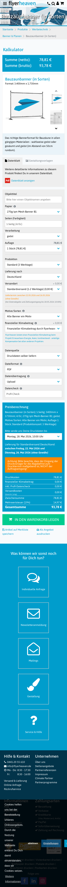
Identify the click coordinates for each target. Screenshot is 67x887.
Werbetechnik (40, 29)
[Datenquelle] (36, 355)
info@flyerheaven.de (17, 766)
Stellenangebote (44, 766)
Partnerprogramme (46, 782)
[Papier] (36, 211)
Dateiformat (12, 363)
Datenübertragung (15, 376)
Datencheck (12, 388)
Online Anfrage (12, 784)
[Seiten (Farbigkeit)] (33, 224)
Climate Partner (44, 778)
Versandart (11, 283)
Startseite (8, 29)
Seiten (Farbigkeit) (15, 218)
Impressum (41, 774)
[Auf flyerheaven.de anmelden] (57, 3)
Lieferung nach (13, 271)
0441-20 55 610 (14, 761)
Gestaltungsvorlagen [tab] (39, 160)
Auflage (9, 242)
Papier (8, 206)
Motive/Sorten (13, 310)
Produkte (23, 29)
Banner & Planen (12, 36)
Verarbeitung (12, 230)
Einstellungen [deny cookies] (50, 846)
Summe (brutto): (18, 65)
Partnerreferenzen (45, 770)
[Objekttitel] (33, 199)
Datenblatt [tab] (12, 160)
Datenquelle (12, 350)
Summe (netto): (17, 60)
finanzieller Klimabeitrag (19, 323)
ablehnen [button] (33, 846)
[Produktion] (36, 264)
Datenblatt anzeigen (20, 180)
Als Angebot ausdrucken (45, 531)
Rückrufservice (12, 789)
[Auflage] (36, 248)
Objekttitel (11, 193)
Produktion (11, 259)
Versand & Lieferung (15, 780)
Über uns (40, 761)
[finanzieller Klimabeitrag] (36, 328)
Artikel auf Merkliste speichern (15, 531)
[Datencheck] (33, 393)
